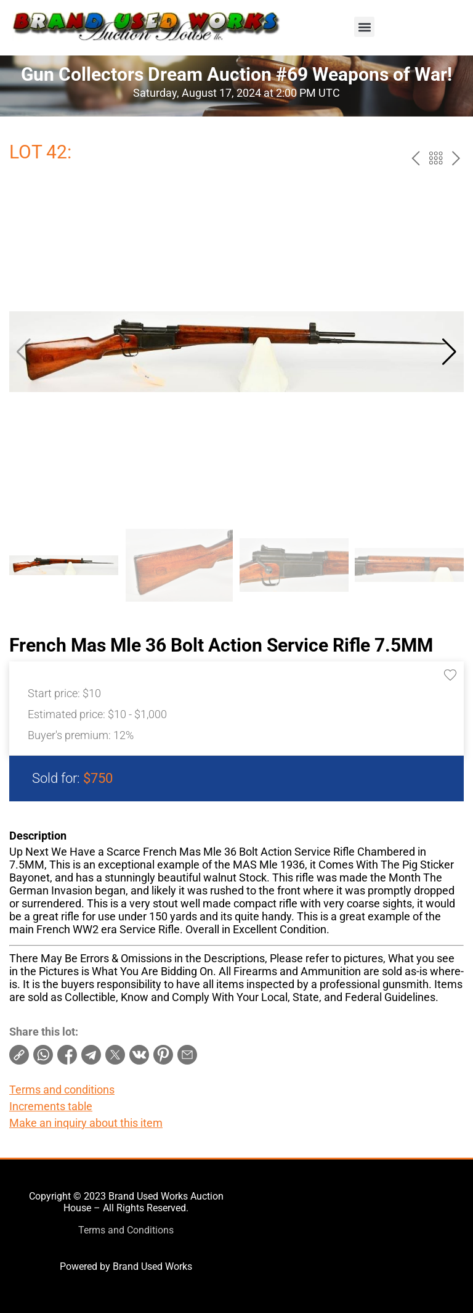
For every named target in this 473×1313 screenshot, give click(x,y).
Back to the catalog (435, 158)
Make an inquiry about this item (86, 1122)
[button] (364, 27)
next (456, 158)
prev (415, 158)
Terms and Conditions (126, 1230)
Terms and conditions (62, 1089)
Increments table (50, 1106)
